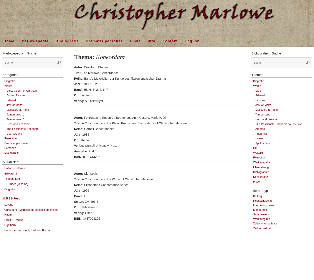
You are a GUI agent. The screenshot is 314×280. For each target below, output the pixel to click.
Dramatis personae (16, 143)
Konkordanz (260, 176)
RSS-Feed (13, 198)
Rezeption (10, 138)
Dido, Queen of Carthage (22, 90)
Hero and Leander (18, 124)
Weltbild (258, 152)
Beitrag (257, 196)
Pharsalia (261, 133)
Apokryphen (262, 143)
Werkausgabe (261, 162)
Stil (255, 148)
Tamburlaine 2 (15, 119)
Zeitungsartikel (262, 228)
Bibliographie (261, 172)
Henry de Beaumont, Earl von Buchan (27, 230)
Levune (8, 204)
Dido (258, 90)
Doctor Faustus (16, 95)
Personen (10, 148)
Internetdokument (263, 205)
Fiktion (257, 181)
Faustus (260, 100)
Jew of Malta (14, 105)
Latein (259, 138)
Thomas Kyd (12, 178)
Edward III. (11, 173)
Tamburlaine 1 (15, 114)
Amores (260, 128)
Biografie (9, 81)
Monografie (260, 209)
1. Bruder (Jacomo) (16, 184)
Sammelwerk (261, 214)
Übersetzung (14, 133)
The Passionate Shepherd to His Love (278, 124)
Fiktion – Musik (13, 219)
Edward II (12, 100)
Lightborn (10, 225)
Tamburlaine (262, 114)
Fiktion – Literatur (15, 168)
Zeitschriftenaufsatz (265, 223)
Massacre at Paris (18, 109)
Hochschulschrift (263, 200)
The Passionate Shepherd (23, 128)
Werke (8, 85)
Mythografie (11, 152)
